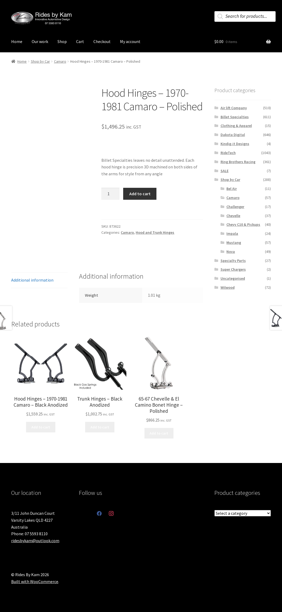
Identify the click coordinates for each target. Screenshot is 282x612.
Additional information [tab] (32, 280)
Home (16, 41)
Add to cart (140, 193)
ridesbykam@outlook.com (35, 540)
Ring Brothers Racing (238, 161)
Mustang (233, 242)
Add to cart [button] (40, 427)
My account (130, 41)
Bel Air (231, 188)
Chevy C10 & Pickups (243, 224)
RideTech (228, 152)
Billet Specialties (235, 116)
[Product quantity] (110, 194)
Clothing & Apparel (236, 125)
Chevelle (233, 215)
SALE (225, 170)
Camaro (60, 61)
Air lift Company (234, 107)
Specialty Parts (233, 260)
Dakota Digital (233, 134)
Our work (40, 41)
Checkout (102, 41)
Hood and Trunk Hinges (155, 232)
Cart (80, 41)
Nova (230, 251)
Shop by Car (40, 61)
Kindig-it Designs (235, 143)
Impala (232, 233)
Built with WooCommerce (34, 581)
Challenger (235, 206)
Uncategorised (233, 278)
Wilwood (228, 287)
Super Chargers (233, 269)
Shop (62, 41)
